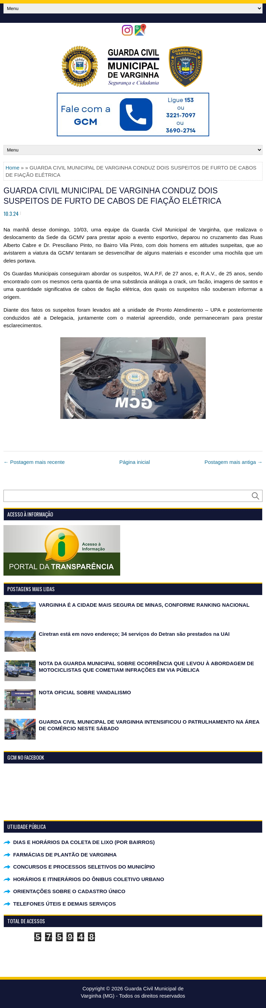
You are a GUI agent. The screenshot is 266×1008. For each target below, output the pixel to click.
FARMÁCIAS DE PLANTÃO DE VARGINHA (65, 855)
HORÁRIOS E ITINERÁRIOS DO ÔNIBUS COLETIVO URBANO (88, 879)
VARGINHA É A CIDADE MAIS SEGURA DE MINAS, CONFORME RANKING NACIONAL (144, 605)
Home (12, 168)
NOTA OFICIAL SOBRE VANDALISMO (85, 692)
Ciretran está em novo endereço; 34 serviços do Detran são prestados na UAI (134, 634)
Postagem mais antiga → (233, 462)
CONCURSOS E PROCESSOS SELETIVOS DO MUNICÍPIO (84, 867)
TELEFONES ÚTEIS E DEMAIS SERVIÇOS (64, 904)
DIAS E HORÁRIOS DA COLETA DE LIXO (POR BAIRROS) (84, 842)
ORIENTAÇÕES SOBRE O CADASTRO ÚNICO (69, 891)
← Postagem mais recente (34, 462)
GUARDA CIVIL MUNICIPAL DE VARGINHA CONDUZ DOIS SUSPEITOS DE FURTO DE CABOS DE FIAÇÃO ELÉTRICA (112, 195)
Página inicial (134, 462)
